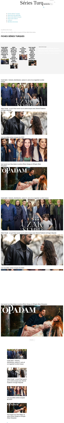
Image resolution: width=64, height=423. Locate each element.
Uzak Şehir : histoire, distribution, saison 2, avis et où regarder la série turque (4, 51)
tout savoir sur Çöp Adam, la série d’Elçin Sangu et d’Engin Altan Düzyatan (32, 52)
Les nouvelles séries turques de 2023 (23, 50)
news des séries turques (42, 46)
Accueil (2, 29)
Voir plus (32, 335)
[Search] (46, 4)
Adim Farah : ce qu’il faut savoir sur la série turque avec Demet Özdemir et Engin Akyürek (13, 52)
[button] (43, 7)
